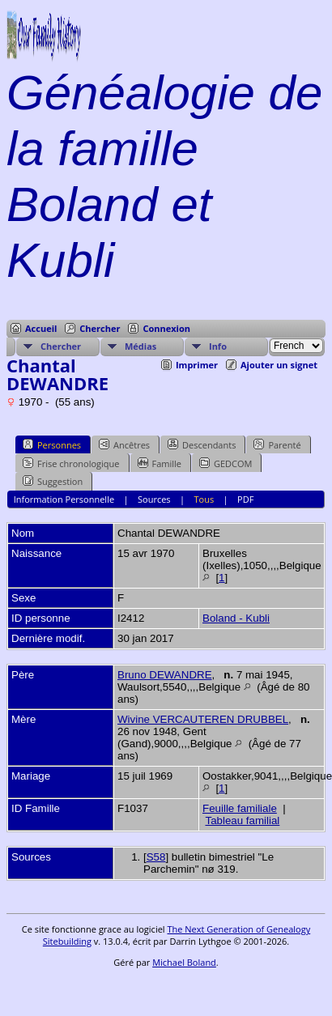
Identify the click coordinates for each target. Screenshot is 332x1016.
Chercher (99, 328)
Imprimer (197, 365)
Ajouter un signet (278, 365)
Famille (159, 463)
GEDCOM (225, 463)
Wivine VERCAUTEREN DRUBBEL (202, 719)
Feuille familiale (239, 808)
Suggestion (53, 480)
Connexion (166, 328)
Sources (154, 499)
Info (218, 346)
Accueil (41, 328)
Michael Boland (184, 962)
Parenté (276, 444)
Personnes (52, 444)
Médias (140, 346)
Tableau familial (242, 820)
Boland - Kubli (236, 618)
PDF (245, 499)
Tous (204, 499)
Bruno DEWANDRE (164, 675)
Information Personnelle (64, 499)
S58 (156, 857)
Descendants (202, 444)
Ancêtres (124, 444)
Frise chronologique (71, 463)
